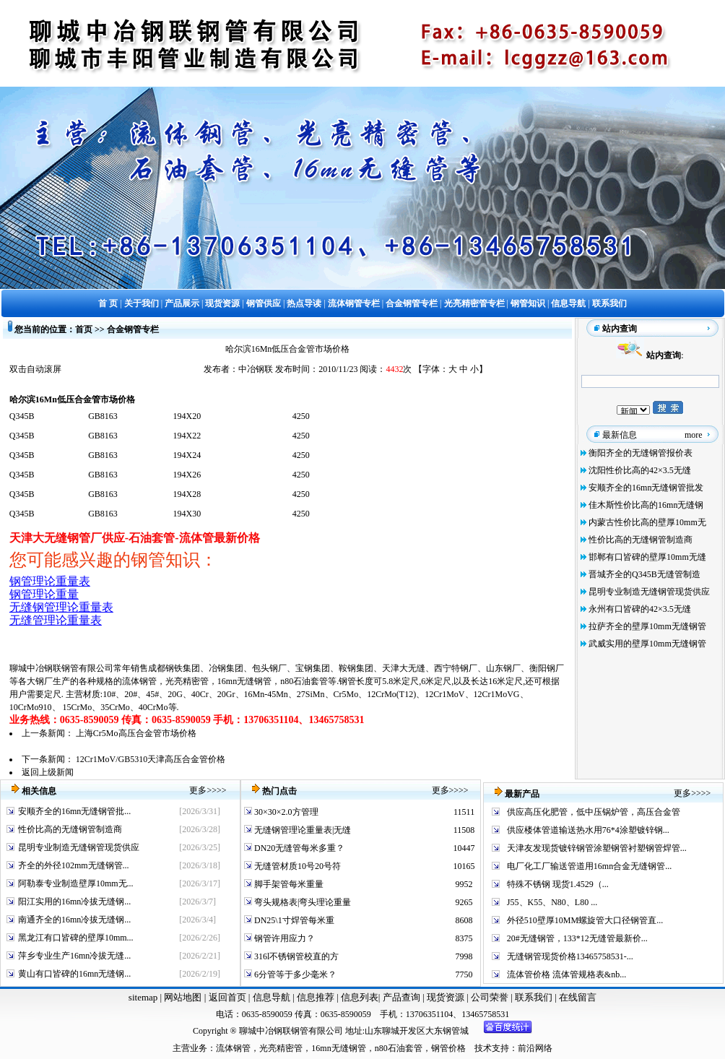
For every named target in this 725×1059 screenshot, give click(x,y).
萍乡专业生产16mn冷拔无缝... (74, 956)
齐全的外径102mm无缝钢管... (73, 865)
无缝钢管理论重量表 (61, 607)
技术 (483, 1048)
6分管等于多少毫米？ (294, 974)
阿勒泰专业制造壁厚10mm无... (76, 883)
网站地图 (182, 997)
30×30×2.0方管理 (285, 812)
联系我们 (535, 997)
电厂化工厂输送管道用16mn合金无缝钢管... (589, 866)
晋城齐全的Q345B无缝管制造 (644, 574)
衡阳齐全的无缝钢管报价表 (641, 453)
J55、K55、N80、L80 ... (552, 902)
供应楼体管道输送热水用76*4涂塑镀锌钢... (588, 830)
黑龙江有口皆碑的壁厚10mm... (76, 938)
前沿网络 (535, 1048)
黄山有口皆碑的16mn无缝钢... (74, 974)
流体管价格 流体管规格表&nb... (566, 974)
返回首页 (226, 997)
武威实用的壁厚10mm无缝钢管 (647, 644)
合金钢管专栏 (133, 329)
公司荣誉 (491, 997)
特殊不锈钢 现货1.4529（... (558, 884)
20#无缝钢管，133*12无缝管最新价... (577, 938)
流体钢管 (139, 681)
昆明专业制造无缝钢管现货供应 (649, 592)
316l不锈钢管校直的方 (295, 956)
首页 (83, 329)
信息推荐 (314, 997)
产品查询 (402, 997)
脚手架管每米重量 (288, 884)
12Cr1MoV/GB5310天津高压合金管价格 (150, 759)
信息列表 (359, 997)
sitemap (143, 997)
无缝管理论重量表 (55, 620)
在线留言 (577, 997)
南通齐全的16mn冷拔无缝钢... (74, 920)
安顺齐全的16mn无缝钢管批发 (646, 488)
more (694, 435)
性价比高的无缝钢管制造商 (641, 540)
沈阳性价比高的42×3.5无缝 (640, 470)
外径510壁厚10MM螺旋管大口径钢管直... (585, 920)
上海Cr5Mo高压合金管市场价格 (136, 733)
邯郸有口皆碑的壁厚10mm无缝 (647, 557)
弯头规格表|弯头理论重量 (301, 902)
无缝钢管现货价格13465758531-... (570, 956)
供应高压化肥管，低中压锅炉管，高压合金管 (593, 812)
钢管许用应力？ (283, 938)
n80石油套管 (304, 681)
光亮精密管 (187, 681)
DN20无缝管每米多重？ (298, 848)
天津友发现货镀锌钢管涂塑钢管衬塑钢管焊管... (597, 848)
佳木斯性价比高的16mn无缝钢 (646, 505)
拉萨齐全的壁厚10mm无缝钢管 (647, 626)
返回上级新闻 (48, 772)
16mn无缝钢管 (244, 681)
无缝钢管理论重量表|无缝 (301, 830)
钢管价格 (448, 1048)
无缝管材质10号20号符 (296, 866)
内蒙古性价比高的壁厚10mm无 (647, 522)
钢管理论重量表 (49, 581)
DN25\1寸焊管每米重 (293, 920)
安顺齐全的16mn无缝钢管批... (74, 811)
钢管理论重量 (44, 594)
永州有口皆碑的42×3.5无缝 (640, 609)
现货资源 (446, 997)
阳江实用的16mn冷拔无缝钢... (74, 901)
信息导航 (271, 997)
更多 (198, 790)
